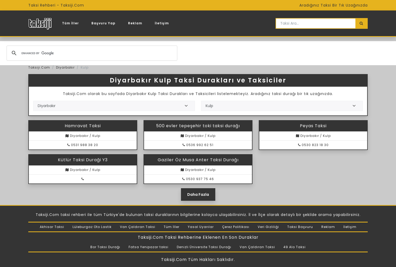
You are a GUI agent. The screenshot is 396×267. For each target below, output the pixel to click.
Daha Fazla (198, 194)
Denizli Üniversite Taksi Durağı (204, 247)
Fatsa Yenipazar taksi (148, 247)
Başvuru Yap (103, 23)
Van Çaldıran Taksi (137, 227)
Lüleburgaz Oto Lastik (92, 227)
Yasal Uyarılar (201, 227)
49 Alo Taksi (294, 247)
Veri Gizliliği (268, 227)
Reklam (135, 23)
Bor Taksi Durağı (105, 247)
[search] (91, 53)
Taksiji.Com (39, 67)
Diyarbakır (65, 67)
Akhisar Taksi (52, 227)
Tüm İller (70, 23)
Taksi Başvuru (300, 227)
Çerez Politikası (235, 227)
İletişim (162, 23)
